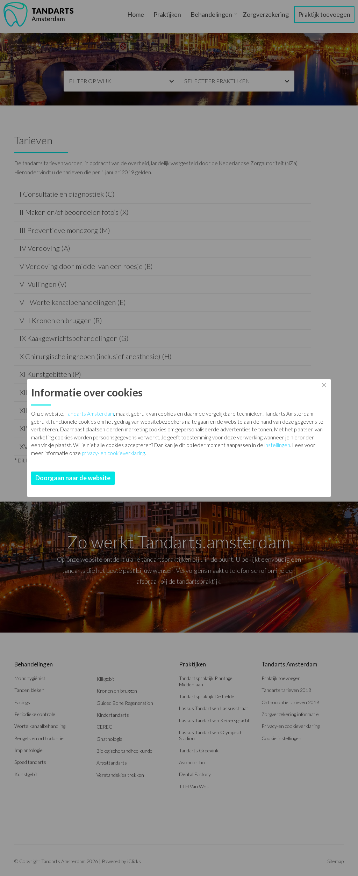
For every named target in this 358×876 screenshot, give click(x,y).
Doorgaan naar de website (72, 478)
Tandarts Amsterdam (89, 413)
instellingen (277, 445)
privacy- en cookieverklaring (113, 453)
